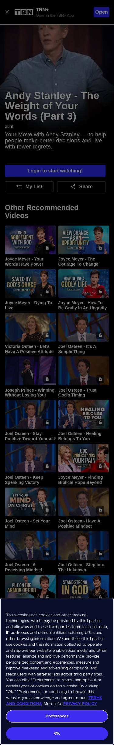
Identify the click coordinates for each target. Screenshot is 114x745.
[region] (57, 671)
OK (57, 734)
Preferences (57, 716)
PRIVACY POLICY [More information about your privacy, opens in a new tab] (80, 704)
